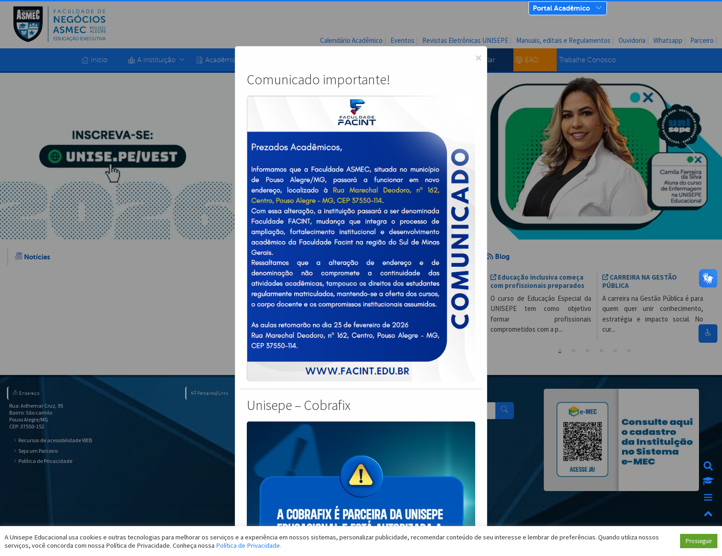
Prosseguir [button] (699, 541)
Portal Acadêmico (561, 8)
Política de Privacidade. (248, 545)
